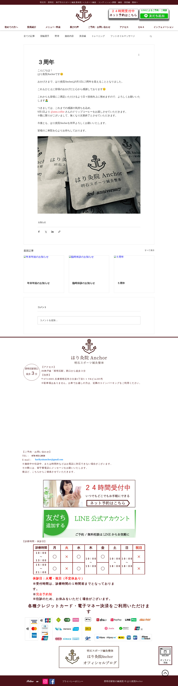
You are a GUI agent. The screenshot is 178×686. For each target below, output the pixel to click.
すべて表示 (149, 250)
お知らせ (42, 222)
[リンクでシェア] (59, 231)
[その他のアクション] (138, 54)
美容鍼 (82, 36)
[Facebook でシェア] (39, 231)
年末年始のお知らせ (38, 283)
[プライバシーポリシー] (72, 681)
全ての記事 (29, 36)
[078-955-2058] (38, 455)
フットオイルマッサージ (122, 36)
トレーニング (98, 36)
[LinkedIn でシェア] (52, 231)
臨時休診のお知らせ (83, 283)
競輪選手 (44, 36)
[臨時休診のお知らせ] (89, 267)
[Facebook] (52, 681)
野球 (57, 36)
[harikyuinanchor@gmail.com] (49, 459)
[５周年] (134, 267)
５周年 (121, 283)
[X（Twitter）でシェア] (45, 231)
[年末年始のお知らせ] (44, 267)
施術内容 (69, 36)
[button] (150, 36)
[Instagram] (45, 681)
